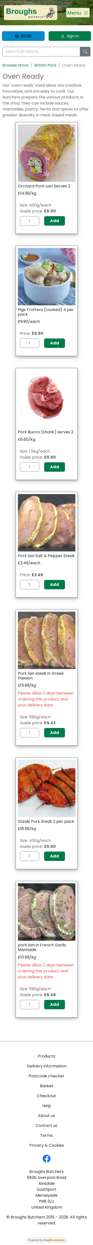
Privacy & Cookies (46, 1145)
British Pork (45, 65)
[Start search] (85, 51)
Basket (46, 1086)
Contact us (46, 1125)
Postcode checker (46, 1076)
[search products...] (41, 51)
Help (46, 1106)
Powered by (46, 1240)
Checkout (46, 1096)
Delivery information (46, 1066)
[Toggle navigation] (78, 12)
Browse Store (15, 65)
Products (46, 1056)
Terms (46, 1135)
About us (46, 1115)
